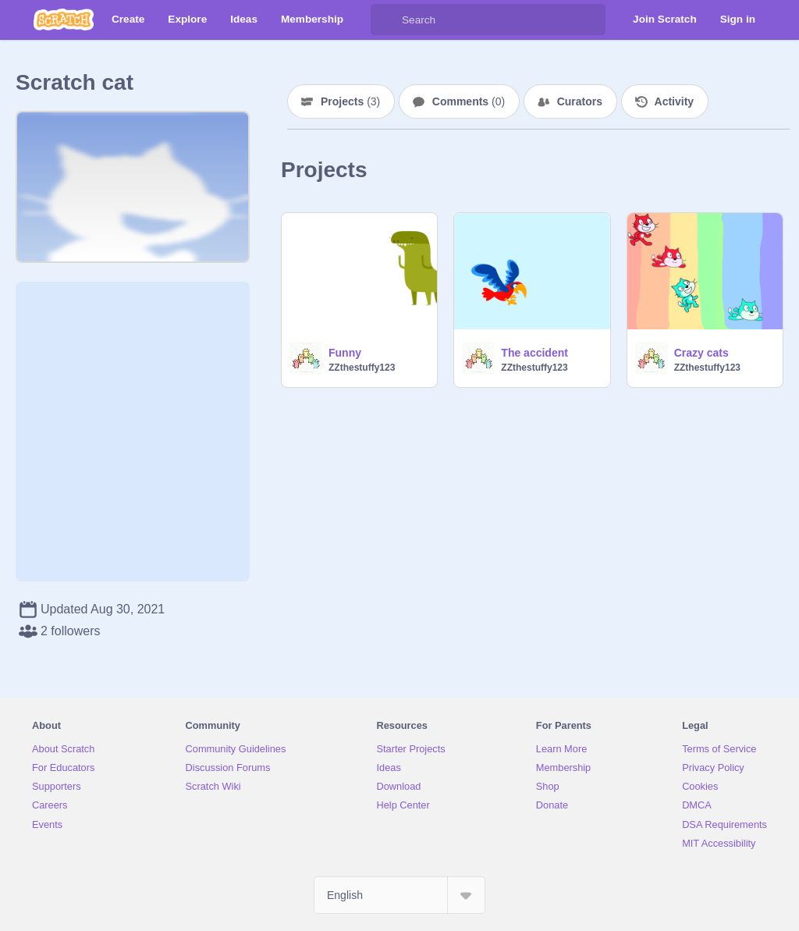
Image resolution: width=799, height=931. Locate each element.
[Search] (386, 19)
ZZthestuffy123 (361, 367)
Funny (344, 352)
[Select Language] (399, 895)
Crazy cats (701, 352)
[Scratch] (63, 19)
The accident (534, 352)
